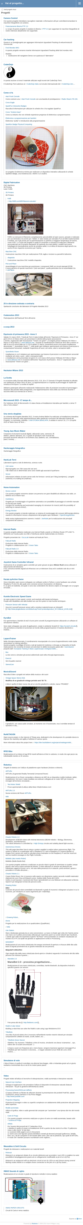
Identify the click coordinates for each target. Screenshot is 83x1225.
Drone (8, 921)
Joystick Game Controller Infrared (19, 562)
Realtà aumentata (12, 1108)
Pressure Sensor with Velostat (16, 605)
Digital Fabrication (12, 182)
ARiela (10, 1124)
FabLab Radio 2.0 (12, 549)
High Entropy (38, 843)
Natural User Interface (13, 1082)
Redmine (34, 1223)
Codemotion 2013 (11, 315)
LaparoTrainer (10, 639)
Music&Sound (10, 672)
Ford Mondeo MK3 (12, 48)
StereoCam (10, 664)
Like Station (10, 930)
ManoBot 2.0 (12, 959)
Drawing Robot (11, 885)
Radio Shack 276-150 (69, 99)
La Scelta (8, 378)
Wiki (7, 797)
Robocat (9, 1153)
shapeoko (11, 258)
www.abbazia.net (27, 343)
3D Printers (10, 192)
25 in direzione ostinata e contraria (19, 304)
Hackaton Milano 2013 (13, 370)
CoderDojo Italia (32, 84)
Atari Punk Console (13, 96)
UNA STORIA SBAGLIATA (38, 420)
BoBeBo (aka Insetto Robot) (16, 858)
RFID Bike (8, 751)
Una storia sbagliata (12, 414)
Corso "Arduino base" (13, 112)
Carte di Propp (13, 1116)
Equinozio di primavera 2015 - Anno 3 (20, 334)
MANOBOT (10, 942)
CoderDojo (8, 64)
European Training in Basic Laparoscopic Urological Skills (35, 649)
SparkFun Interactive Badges (16, 106)
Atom (80, 1219)
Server (8, 474)
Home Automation (12, 487)
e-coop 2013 (9, 327)
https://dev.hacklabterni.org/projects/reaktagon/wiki (53, 742)
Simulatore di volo (12, 1060)
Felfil (9, 198)
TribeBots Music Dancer (16, 1040)
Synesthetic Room (12, 352)
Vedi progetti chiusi (9, 9)
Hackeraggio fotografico (14, 448)
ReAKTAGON (9, 734)
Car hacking (9, 40)
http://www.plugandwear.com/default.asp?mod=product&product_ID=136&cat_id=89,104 (40, 609)
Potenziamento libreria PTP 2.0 (17, 26)
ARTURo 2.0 (10, 790)
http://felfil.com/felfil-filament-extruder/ (22, 201)
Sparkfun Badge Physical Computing (19, 124)
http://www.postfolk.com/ (15, 1096)
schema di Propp (15, 1120)
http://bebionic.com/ (31, 1022)
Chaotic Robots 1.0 (12, 837)
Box (7, 652)
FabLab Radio (11, 541)
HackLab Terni (10, 460)
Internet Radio (10, 529)
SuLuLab (25, 537)
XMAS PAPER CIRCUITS (15, 1208)
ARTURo (9, 771)
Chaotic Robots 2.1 (12, 874)
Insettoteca (10, 499)
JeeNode (45, 518)
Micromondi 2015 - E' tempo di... (18, 400)
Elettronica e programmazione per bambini (21, 118)
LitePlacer (10, 270)
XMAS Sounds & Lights (14, 1171)
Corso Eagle (10, 102)
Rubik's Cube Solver (13, 1026)
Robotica (7, 765)
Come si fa (8, 93)
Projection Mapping (13, 1100)
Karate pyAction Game (14, 579)
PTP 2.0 (45, 29)
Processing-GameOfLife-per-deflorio (19, 1090)
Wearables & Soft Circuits (15, 1146)
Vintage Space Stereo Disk (15, 678)
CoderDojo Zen (67, 84)
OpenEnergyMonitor (67, 515)
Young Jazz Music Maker (14, 431)
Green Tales (33, 545)
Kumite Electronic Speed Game (17, 596)
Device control (11, 491)
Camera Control (11, 18)
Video (6, 1076)
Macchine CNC (11, 251)
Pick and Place (11, 264)
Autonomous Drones (13, 847)
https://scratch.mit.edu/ (68, 626)
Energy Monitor (11, 511)
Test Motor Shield (14, 784)
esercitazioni (69, 647)
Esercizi (8, 658)
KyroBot (7, 618)
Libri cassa (9, 466)
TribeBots (9, 1032)
